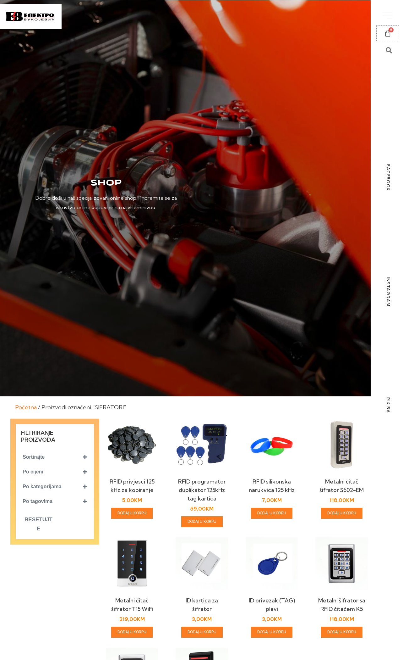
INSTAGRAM (388, 291)
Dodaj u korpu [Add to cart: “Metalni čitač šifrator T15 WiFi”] (131, 632)
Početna (26, 407)
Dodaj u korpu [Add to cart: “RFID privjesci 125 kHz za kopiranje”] (131, 513)
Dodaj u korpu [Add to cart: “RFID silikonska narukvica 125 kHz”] (271, 513)
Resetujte (38, 524)
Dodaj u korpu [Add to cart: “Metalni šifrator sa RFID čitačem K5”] (341, 632)
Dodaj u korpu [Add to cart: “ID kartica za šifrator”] (202, 632)
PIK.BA (388, 405)
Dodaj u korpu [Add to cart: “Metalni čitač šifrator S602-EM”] (341, 513)
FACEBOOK (388, 177)
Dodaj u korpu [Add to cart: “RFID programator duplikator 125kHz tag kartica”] (202, 521)
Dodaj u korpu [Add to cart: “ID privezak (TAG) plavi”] (271, 632)
